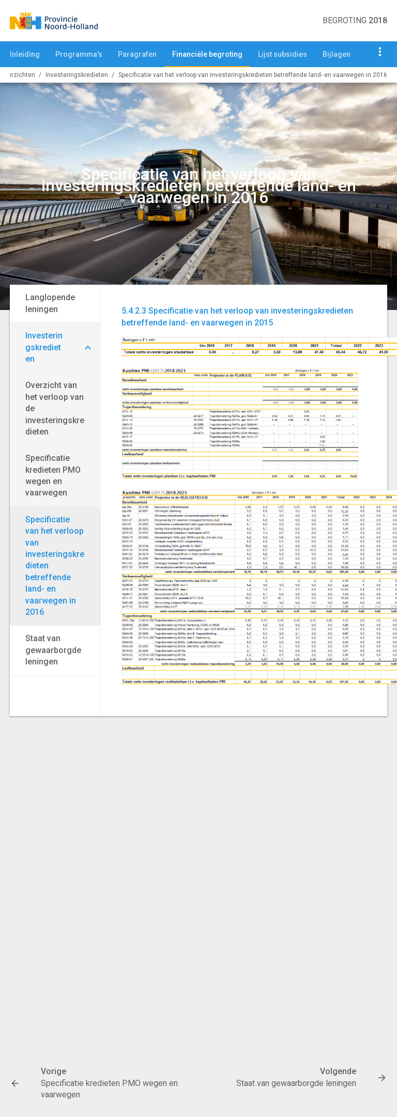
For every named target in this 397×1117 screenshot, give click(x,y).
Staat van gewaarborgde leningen (53, 649)
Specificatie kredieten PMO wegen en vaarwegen (53, 475)
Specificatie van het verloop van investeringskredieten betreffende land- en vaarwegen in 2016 (252, 75)
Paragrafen (137, 54)
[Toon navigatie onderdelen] (380, 51)
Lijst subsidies (282, 54)
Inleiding (25, 54)
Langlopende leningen (50, 303)
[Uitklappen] (87, 348)
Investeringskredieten (76, 75)
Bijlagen (336, 54)
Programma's (78, 54)
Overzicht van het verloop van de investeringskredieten (54, 408)
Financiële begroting (207, 54)
